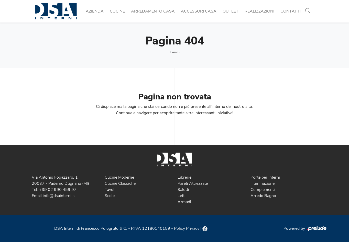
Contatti (290, 11)
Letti (182, 196)
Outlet (230, 11)
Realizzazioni (259, 11)
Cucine (117, 11)
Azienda (95, 11)
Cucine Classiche (120, 183)
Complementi (262, 189)
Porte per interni (265, 177)
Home (174, 52)
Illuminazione (262, 183)
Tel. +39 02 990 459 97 (54, 189)
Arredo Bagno (263, 196)
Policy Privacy (186, 228)
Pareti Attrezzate (193, 183)
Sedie (110, 196)
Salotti (183, 189)
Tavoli (110, 189)
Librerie (184, 177)
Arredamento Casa (153, 11)
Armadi (184, 202)
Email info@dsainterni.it (53, 196)
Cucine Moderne (119, 177)
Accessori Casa (198, 11)
